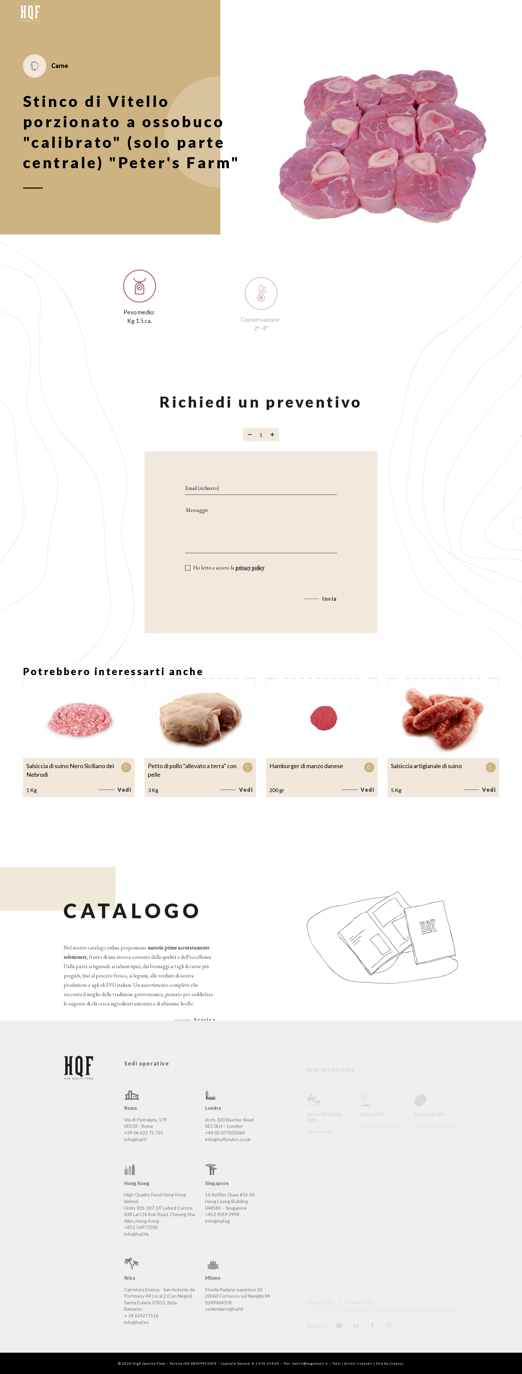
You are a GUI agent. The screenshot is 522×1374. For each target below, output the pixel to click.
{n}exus (397, 1363)
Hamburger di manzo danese (306, 765)
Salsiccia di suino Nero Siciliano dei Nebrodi (70, 770)
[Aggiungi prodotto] (272, 445)
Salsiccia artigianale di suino (426, 765)
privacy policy (249, 578)
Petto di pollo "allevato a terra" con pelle (192, 770)
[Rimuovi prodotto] (249, 445)
